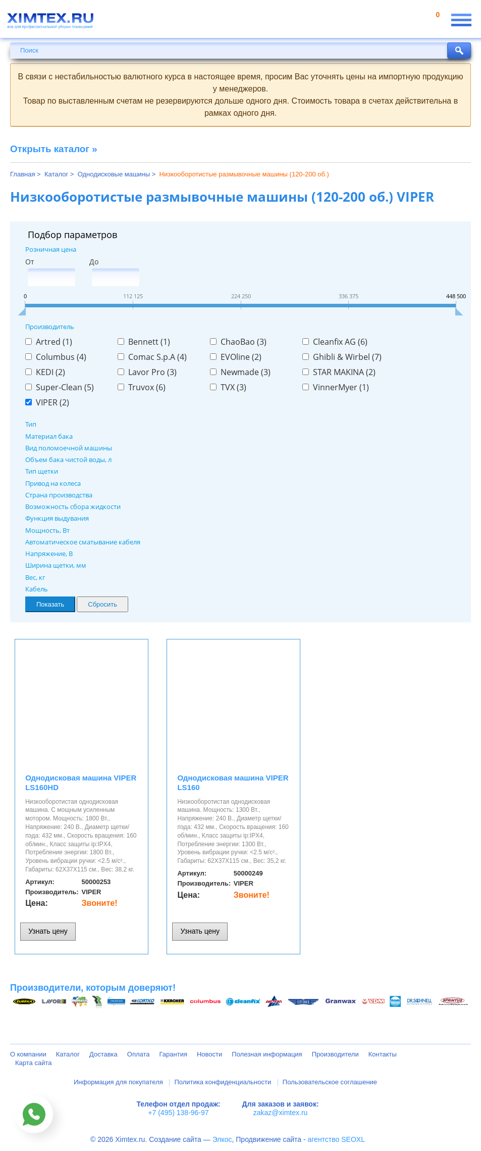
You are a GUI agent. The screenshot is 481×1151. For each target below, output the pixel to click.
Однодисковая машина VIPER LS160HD (80, 782)
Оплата (138, 1054)
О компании (28, 1054)
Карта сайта (33, 1063)
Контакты (382, 1054)
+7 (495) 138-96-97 (178, 1113)
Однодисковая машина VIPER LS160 (232, 782)
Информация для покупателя (118, 1082)
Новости (209, 1054)
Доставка (103, 1054)
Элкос (222, 1139)
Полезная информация (267, 1054)
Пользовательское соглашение (330, 1082)
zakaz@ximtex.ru (280, 1113)
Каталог (68, 1054)
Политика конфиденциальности (222, 1082)
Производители (335, 1054)
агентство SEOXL (336, 1139)
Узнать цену (48, 931)
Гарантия (173, 1054)
